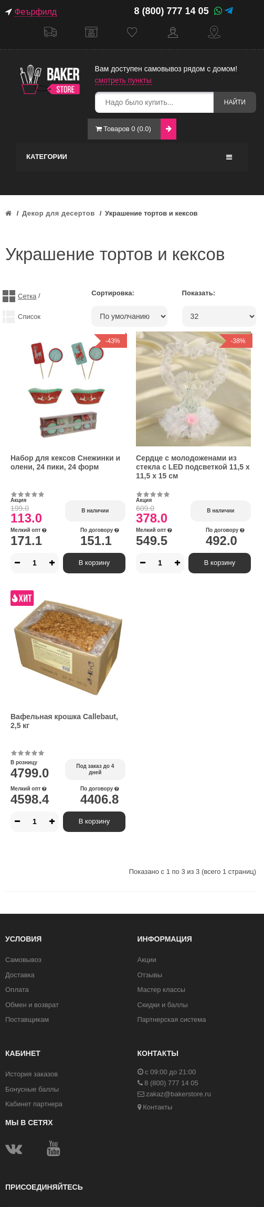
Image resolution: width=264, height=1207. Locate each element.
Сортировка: (112, 293)
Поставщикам (27, 1019)
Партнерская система (172, 1019)
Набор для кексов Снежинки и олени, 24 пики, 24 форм (65, 462)
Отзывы (150, 975)
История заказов (31, 1074)
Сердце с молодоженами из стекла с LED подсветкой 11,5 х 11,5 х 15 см (193, 467)
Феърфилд (35, 11)
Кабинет (173, 32)
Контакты (214, 32)
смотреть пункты (123, 80)
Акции (147, 960)
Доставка (50, 32)
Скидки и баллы (163, 1005)
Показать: (198, 293)
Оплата (17, 990)
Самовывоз (91, 32)
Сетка (27, 296)
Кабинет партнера (33, 1104)
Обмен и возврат (32, 1005)
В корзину (94, 563)
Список (29, 317)
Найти (235, 102)
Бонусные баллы (32, 1089)
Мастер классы (162, 990)
